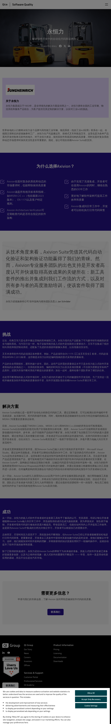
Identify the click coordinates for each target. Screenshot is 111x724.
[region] (55, 706)
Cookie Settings (91, 705)
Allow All (91, 692)
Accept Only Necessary (91, 699)
